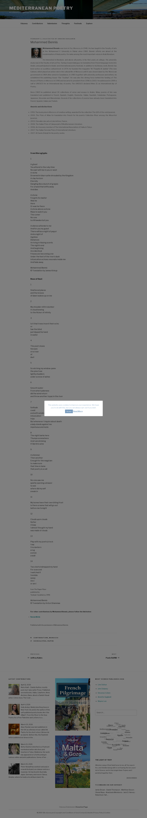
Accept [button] (68, 411)
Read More (78, 411)
